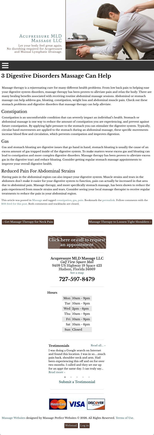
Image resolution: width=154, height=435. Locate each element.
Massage (37, 200)
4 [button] (83, 377)
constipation (64, 200)
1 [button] (65, 377)
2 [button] (71, 377)
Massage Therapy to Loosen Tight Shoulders (120, 222)
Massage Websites (13, 418)
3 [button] (77, 377)
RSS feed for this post (14, 203)
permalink (108, 200)
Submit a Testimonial (77, 382)
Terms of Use (124, 418)
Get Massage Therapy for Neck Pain (28, 222)
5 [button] (89, 377)
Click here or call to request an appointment (77, 242)
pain (80, 200)
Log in (84, 425)
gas (75, 200)
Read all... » (98, 345)
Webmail (71, 425)
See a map (77, 272)
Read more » (57, 372)
